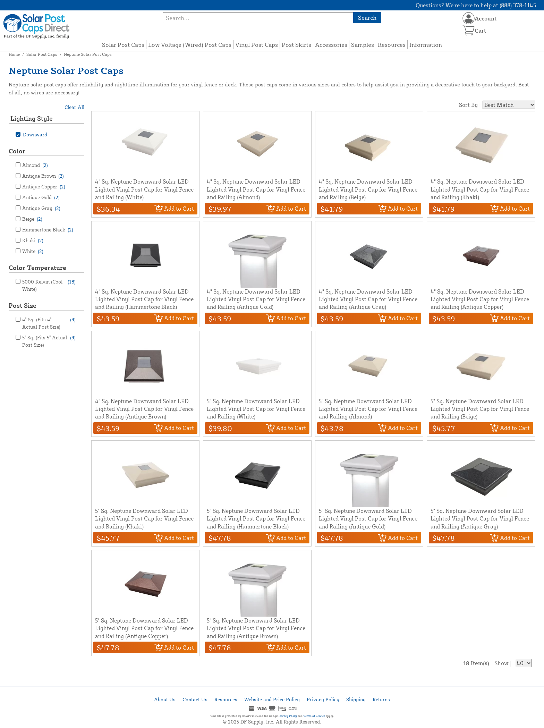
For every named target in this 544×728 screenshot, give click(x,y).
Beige (32, 218)
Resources (392, 44)
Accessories (331, 44)
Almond (35, 165)
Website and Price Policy (272, 699)
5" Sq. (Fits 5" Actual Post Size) (49, 341)
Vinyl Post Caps (256, 44)
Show (501, 663)
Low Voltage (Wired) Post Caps (189, 44)
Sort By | (470, 104)
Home (14, 54)
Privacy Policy (323, 699)
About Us (165, 699)
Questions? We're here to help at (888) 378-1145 (476, 5)
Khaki (32, 240)
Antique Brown (43, 175)
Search (367, 17)
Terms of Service (314, 716)
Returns (381, 699)
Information (425, 44)
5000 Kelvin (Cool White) (49, 285)
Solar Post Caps (123, 44)
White (32, 251)
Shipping (356, 699)
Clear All (74, 107)
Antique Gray (41, 208)
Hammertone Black (47, 229)
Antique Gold (41, 197)
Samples (362, 44)
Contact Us (194, 699)
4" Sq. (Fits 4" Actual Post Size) (49, 323)
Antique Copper (43, 186)
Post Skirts (296, 44)
